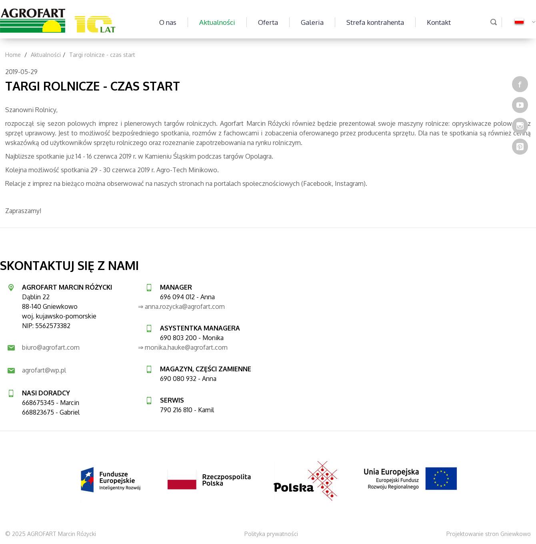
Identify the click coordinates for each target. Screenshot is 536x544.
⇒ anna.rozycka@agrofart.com (181, 306)
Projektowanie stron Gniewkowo (488, 533)
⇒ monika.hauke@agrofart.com (183, 347)
